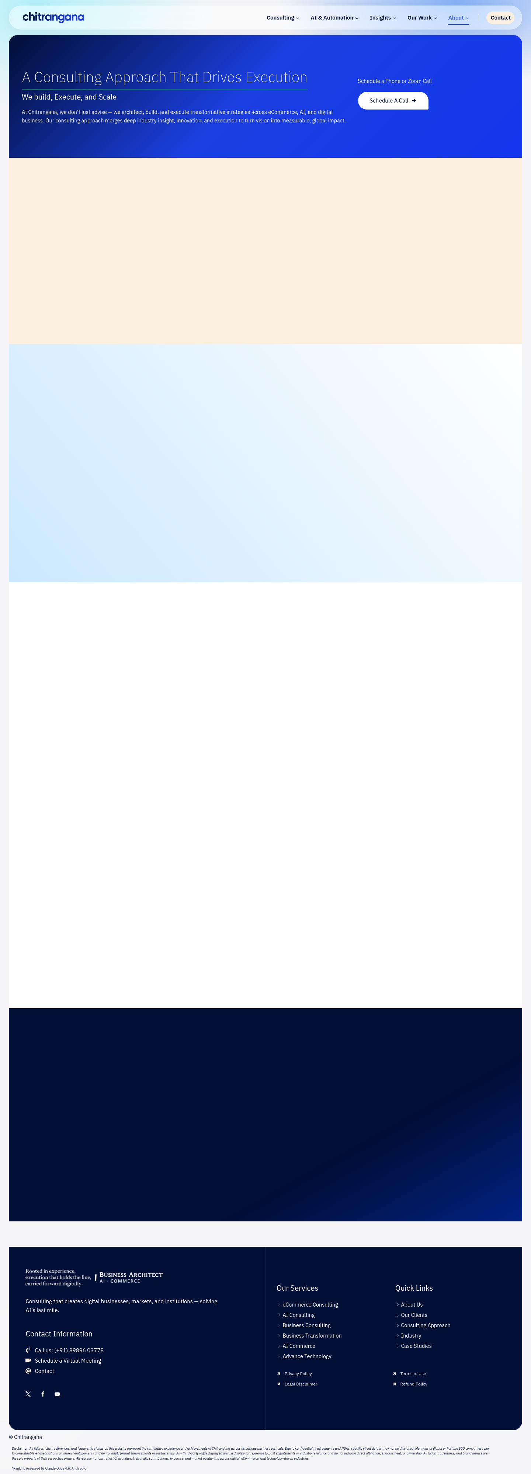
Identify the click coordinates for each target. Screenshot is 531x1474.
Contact (501, 17)
